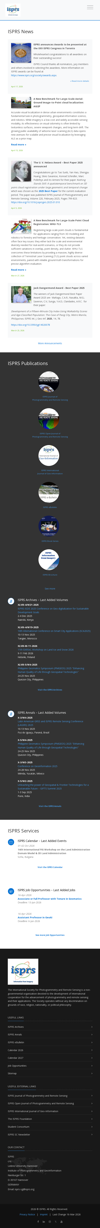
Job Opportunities (17, 1065)
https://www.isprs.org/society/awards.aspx (33, 75)
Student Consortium (18, 1126)
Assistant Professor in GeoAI (35, 917)
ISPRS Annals (15, 1034)
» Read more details (79, 81)
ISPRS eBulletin (16, 1042)
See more (50, 588)
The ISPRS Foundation (20, 1118)
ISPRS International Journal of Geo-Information (33, 1111)
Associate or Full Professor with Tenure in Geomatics (50, 898)
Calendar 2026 (15, 1050)
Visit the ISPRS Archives (50, 690)
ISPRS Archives (16, 1026)
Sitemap (12, 1073)
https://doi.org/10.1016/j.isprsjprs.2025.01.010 (35, 202)
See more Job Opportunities (50, 935)
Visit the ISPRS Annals (50, 806)
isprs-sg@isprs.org (24, 1189)
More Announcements (50, 343)
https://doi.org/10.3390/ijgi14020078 (30, 324)
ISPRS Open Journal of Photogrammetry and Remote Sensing (41, 1103)
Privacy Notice (27, 1214)
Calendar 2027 (15, 1057)
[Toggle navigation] (90, 7)
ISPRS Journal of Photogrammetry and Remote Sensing (37, 1095)
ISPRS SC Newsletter (19, 1134)
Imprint (44, 1214)
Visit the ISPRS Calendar (50, 867)
